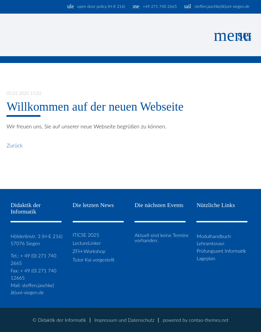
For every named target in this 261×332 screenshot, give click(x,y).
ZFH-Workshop (89, 251)
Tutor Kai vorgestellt (94, 259)
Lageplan (205, 258)
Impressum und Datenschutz (124, 320)
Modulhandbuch (213, 236)
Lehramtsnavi (210, 243)
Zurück (14, 145)
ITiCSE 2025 (86, 235)
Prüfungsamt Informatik (221, 251)
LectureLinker (87, 243)
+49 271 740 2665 (160, 6)
